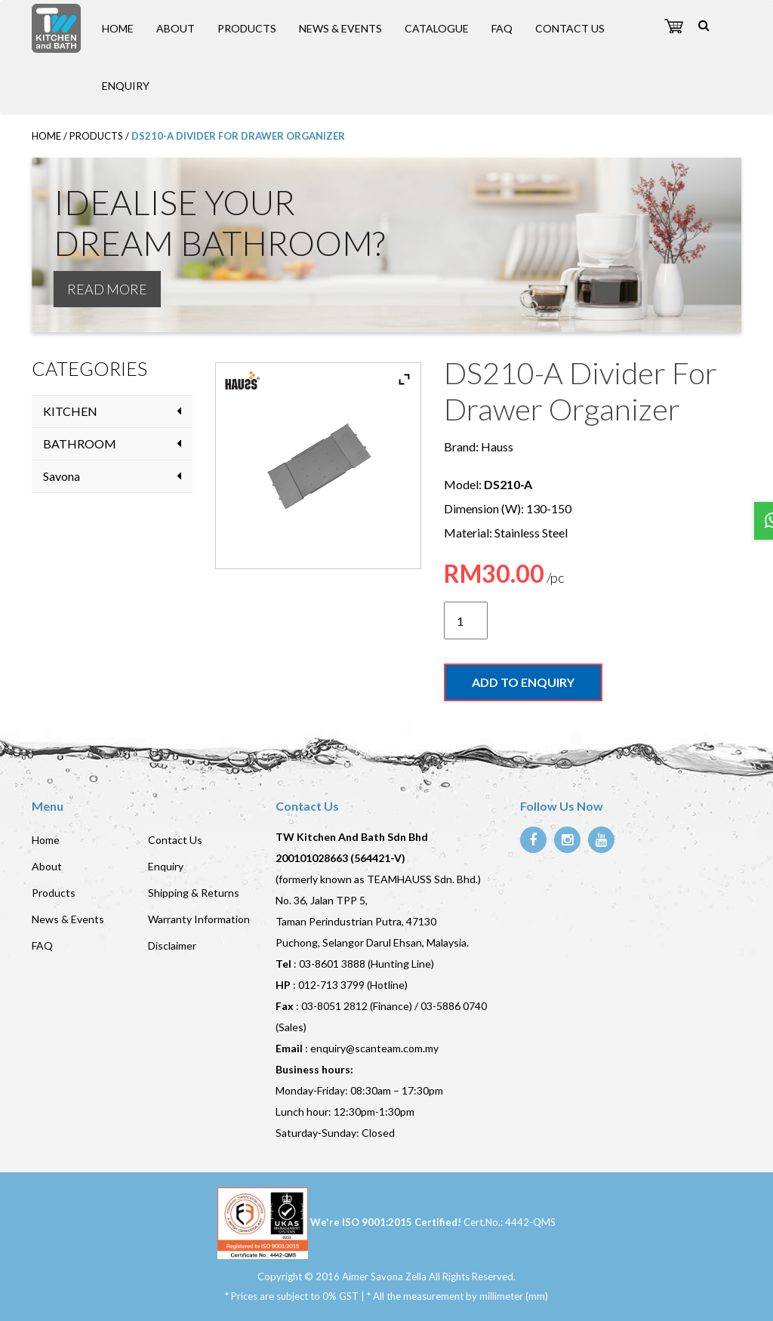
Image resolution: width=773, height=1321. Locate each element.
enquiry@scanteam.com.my (374, 1048)
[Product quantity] (466, 620)
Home (118, 28)
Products (246, 28)
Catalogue (437, 28)
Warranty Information (199, 919)
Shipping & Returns (193, 892)
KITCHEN (70, 411)
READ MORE (107, 289)
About (175, 28)
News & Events (340, 28)
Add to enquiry (523, 682)
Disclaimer (172, 945)
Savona (61, 476)
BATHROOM (79, 443)
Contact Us (570, 28)
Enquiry (125, 85)
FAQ (502, 28)
